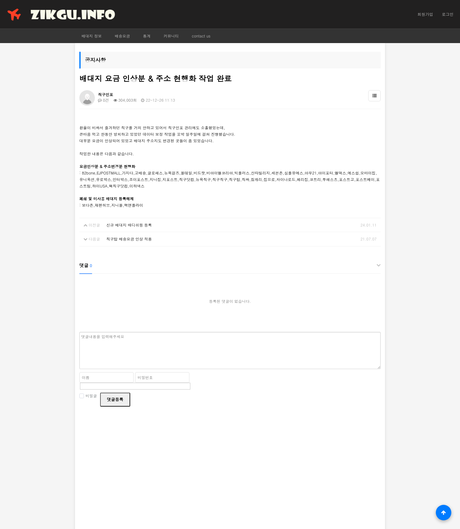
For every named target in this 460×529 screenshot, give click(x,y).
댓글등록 (115, 399)
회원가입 (425, 14)
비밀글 (88, 395)
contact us (201, 35)
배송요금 (122, 35)
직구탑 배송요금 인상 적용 (129, 238)
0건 (103, 100)
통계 (147, 35)
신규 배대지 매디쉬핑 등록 (129, 224)
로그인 (447, 14)
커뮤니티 (171, 35)
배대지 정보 (92, 35)
